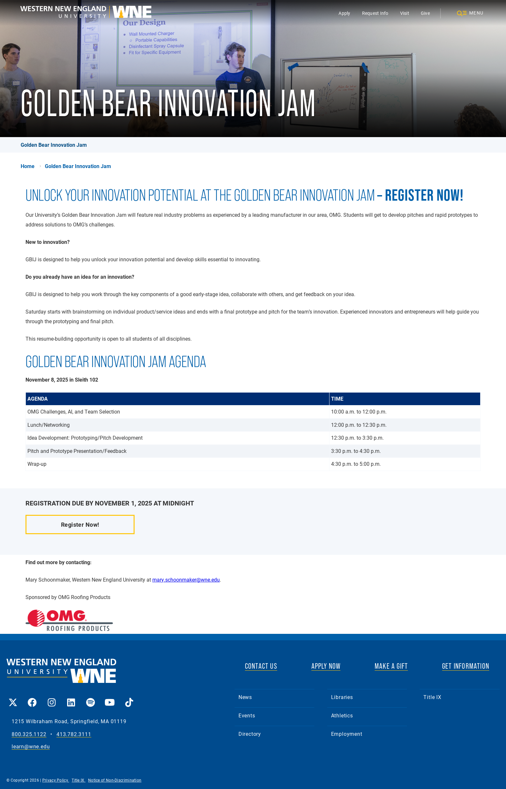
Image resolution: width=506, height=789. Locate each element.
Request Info (375, 13)
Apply (344, 13)
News (245, 697)
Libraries (342, 697)
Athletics (342, 715)
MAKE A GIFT (391, 666)
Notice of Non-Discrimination (114, 780)
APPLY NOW (326, 666)
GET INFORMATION (465, 666)
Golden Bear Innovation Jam (54, 144)
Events (246, 715)
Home (28, 166)
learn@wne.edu (31, 747)
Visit (404, 13)
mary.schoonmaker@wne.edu (186, 579)
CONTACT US (261, 666)
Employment (346, 733)
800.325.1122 (29, 734)
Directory (249, 733)
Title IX (432, 697)
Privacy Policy (55, 780)
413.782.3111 (73, 734)
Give (425, 13)
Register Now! (80, 524)
